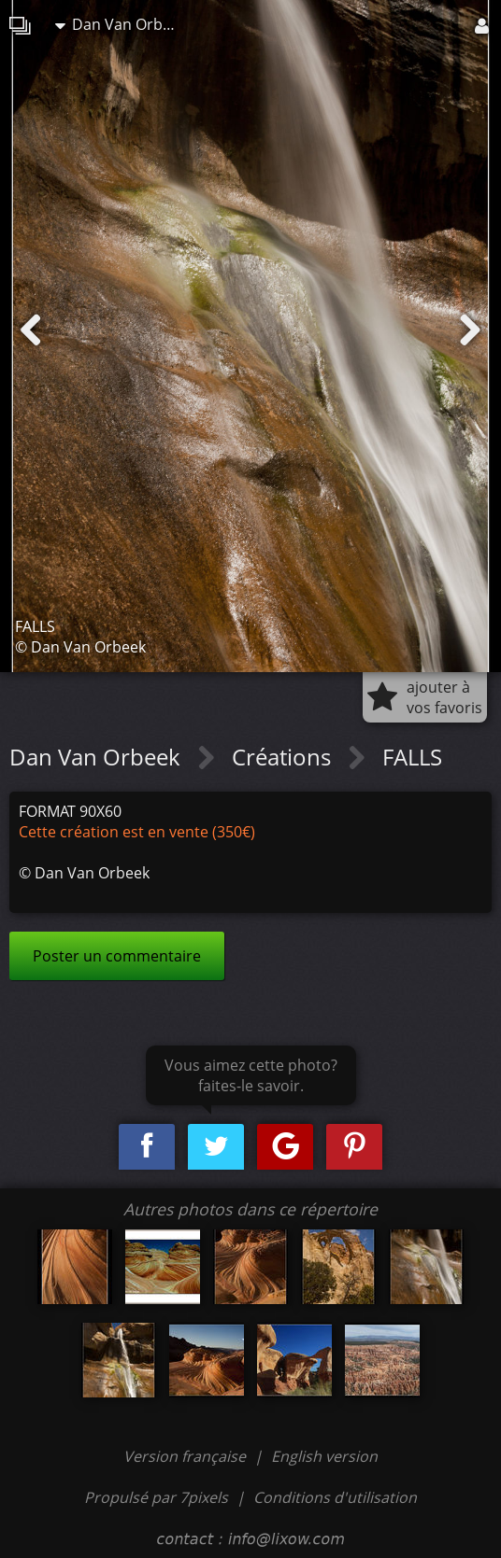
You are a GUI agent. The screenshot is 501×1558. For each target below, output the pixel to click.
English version (324, 1456)
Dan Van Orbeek (120, 24)
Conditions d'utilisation (335, 1497)
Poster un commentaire (117, 956)
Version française (186, 1456)
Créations (284, 756)
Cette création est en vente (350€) (137, 831)
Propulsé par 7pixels (156, 1497)
